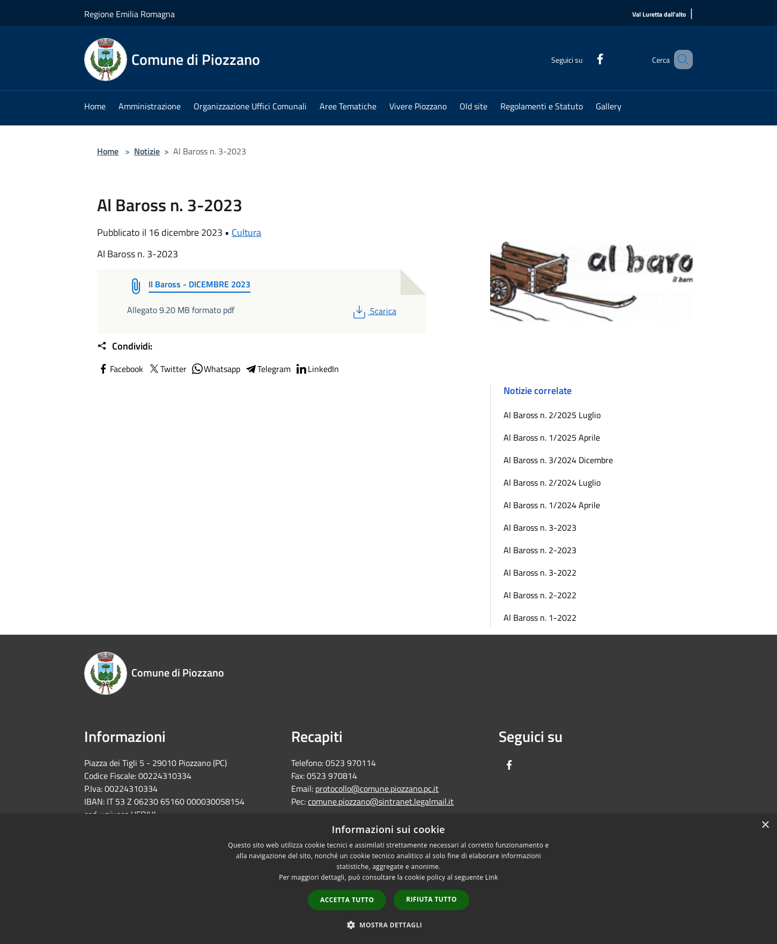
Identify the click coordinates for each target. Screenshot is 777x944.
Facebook (120, 368)
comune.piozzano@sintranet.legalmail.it (381, 801)
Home (108, 151)
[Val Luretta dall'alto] (659, 15)
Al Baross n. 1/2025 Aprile (552, 437)
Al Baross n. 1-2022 (540, 617)
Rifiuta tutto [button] (431, 899)
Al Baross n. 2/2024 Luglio (552, 482)
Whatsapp (215, 368)
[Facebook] (584, 57)
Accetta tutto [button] (347, 899)
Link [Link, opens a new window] (491, 877)
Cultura (246, 232)
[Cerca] (680, 59)
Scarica (373, 310)
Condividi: (124, 346)
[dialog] (388, 879)
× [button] (765, 825)
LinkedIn (317, 368)
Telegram (268, 368)
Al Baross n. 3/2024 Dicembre (558, 460)
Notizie (147, 151)
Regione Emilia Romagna (129, 14)
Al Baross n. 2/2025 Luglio (552, 414)
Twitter (167, 368)
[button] (389, 924)
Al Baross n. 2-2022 (540, 595)
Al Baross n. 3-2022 (540, 572)
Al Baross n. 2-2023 (540, 550)
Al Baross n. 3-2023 (540, 527)
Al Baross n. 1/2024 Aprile (552, 505)
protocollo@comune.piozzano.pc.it (377, 788)
